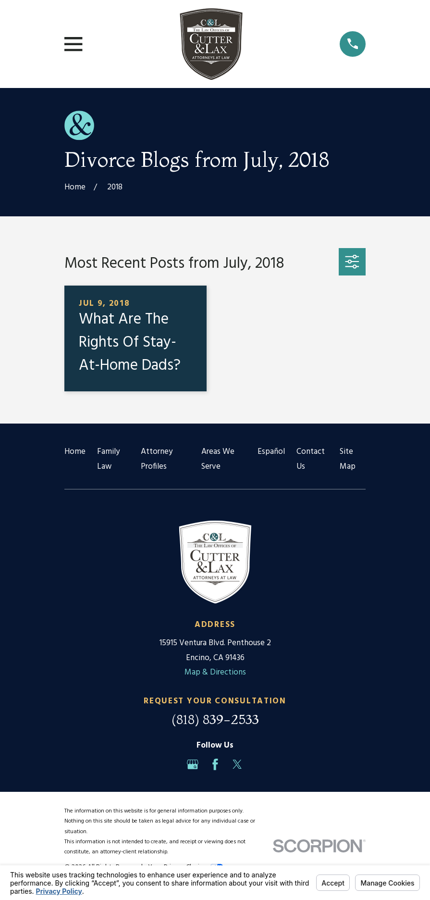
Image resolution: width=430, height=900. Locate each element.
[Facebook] (215, 764)
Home (75, 451)
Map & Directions (215, 672)
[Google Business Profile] (192, 764)
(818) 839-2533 (215, 719)
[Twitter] (237, 764)
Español (271, 451)
